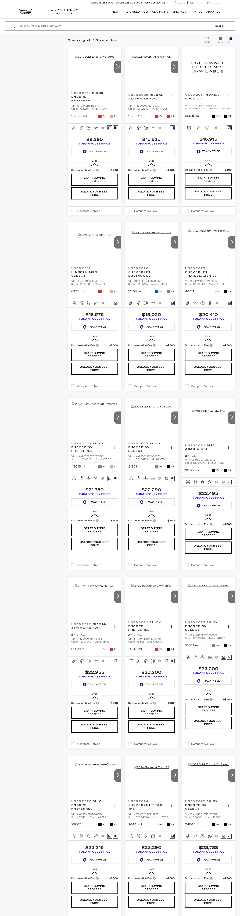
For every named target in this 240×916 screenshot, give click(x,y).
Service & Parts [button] (156, 12)
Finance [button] (196, 12)
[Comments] (109, 127)
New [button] (115, 12)
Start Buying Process (94, 179)
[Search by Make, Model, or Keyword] (115, 26)
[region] (94, 170)
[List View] (230, 40)
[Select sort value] (208, 40)
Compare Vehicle (88, 211)
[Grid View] (219, 40)
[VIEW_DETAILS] (208, 67)
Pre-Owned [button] (131, 12)
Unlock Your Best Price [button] (94, 193)
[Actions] (115, 97)
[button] (117, 67)
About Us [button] (213, 12)
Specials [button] (179, 12)
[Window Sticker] (115, 127)
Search (219, 26)
